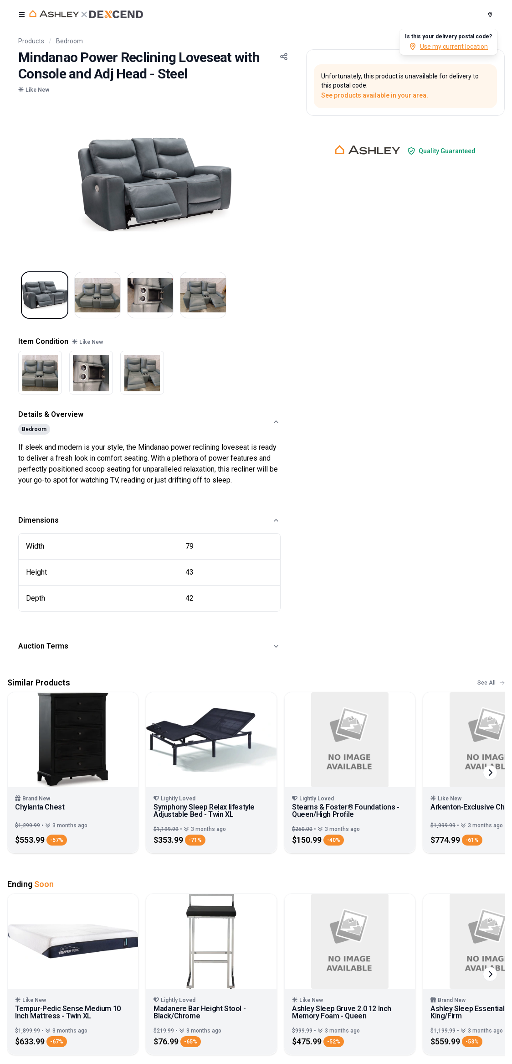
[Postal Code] (490, 14)
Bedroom (69, 41)
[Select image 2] (97, 295)
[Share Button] (284, 56)
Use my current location (448, 46)
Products (31, 41)
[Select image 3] (150, 295)
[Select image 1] (44, 295)
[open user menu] (22, 14)
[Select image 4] (203, 295)
